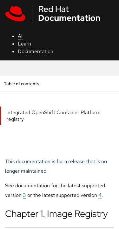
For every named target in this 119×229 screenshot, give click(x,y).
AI (20, 36)
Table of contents (21, 83)
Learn (24, 43)
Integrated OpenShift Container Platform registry (53, 115)
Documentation (35, 51)
